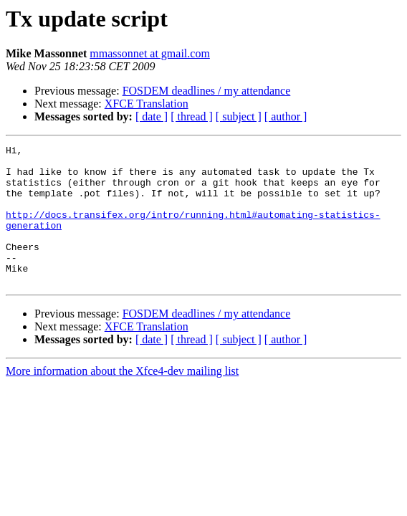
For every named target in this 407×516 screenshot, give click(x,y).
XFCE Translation (146, 103)
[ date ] (151, 116)
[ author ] (285, 116)
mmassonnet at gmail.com (150, 53)
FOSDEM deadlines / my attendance (207, 91)
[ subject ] (239, 116)
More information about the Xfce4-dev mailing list (122, 399)
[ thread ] (192, 116)
